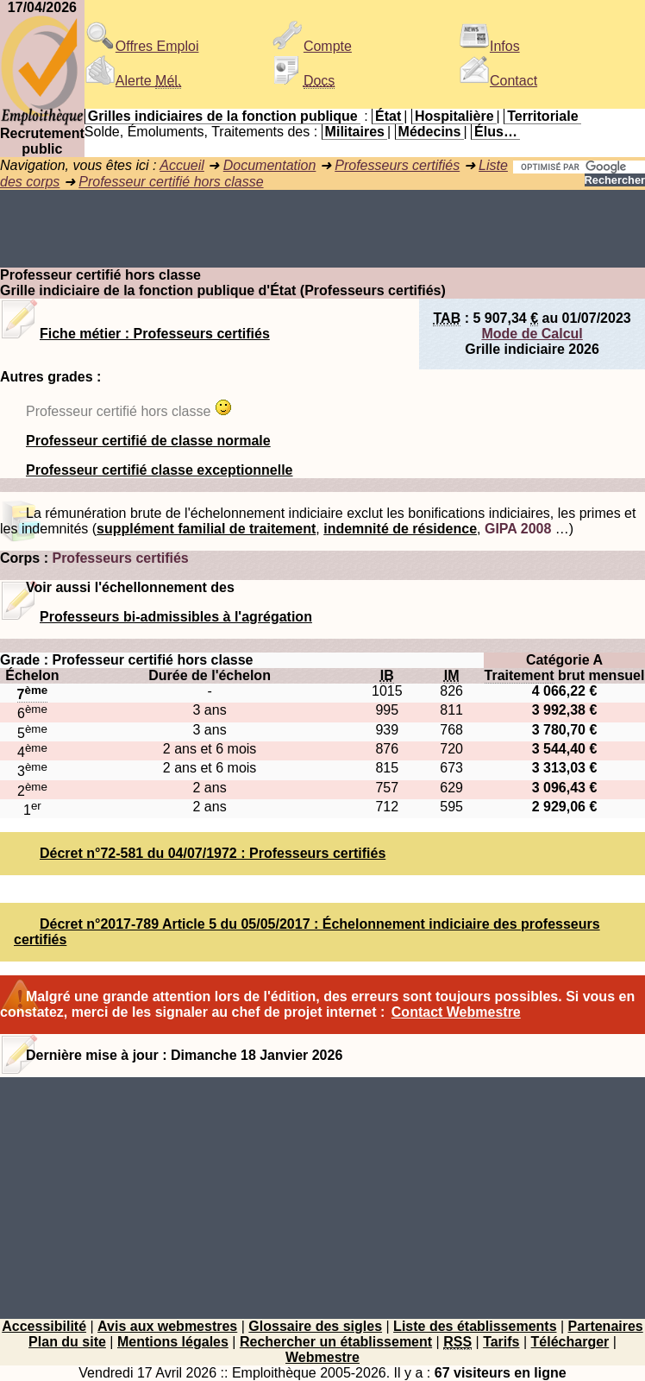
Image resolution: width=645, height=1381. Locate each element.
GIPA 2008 (518, 528)
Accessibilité (44, 1326)
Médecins (429, 131)
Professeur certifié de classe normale (148, 440)
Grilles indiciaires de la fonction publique (223, 116)
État (388, 116)
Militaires (355, 131)
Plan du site (67, 1341)
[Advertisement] (322, 229)
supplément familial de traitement (206, 528)
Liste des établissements (474, 1326)
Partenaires (605, 1326)
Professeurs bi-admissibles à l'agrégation (176, 616)
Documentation (269, 165)
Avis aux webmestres (167, 1326)
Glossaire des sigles (315, 1326)
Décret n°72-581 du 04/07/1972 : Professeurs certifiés (212, 853)
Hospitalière (454, 116)
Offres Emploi (142, 46)
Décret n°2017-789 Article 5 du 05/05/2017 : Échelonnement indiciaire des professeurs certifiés (307, 932)
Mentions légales (173, 1341)
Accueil (182, 165)
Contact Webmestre (456, 1012)
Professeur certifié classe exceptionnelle (159, 470)
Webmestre (322, 1357)
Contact (498, 80)
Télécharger (570, 1341)
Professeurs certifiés (397, 165)
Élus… (495, 131)
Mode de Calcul (531, 333)
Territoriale (542, 116)
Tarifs (501, 1341)
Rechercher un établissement (336, 1341)
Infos (489, 46)
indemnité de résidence (400, 528)
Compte (312, 46)
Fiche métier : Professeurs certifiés (155, 333)
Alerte (133, 80)
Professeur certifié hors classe (170, 181)
